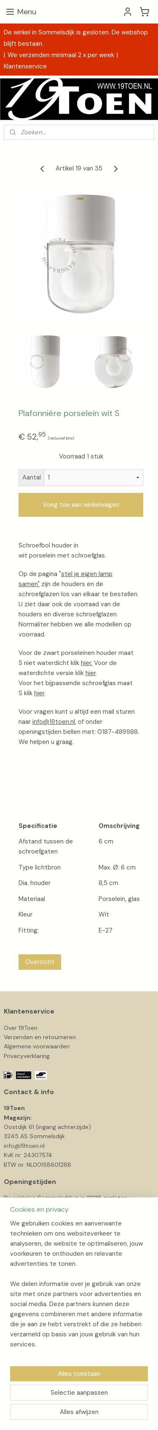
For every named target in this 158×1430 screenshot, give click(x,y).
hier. (86, 663)
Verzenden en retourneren (40, 1037)
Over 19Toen (20, 1028)
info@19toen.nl (53, 722)
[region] (79, 1287)
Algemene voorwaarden (37, 1046)
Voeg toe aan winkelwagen (81, 504)
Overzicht (39, 962)
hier (91, 673)
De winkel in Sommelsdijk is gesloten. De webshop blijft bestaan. (76, 38)
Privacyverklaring (27, 1056)
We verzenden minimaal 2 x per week (61, 55)
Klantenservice (25, 66)
